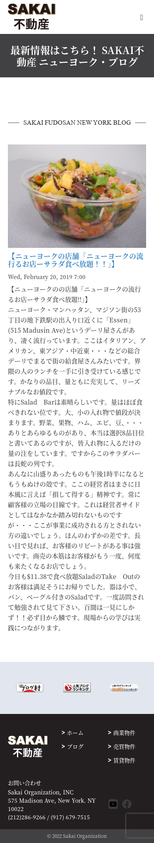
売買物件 (124, 746)
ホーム (75, 732)
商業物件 (124, 732)
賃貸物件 (124, 760)
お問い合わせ (24, 782)
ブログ (75, 746)
